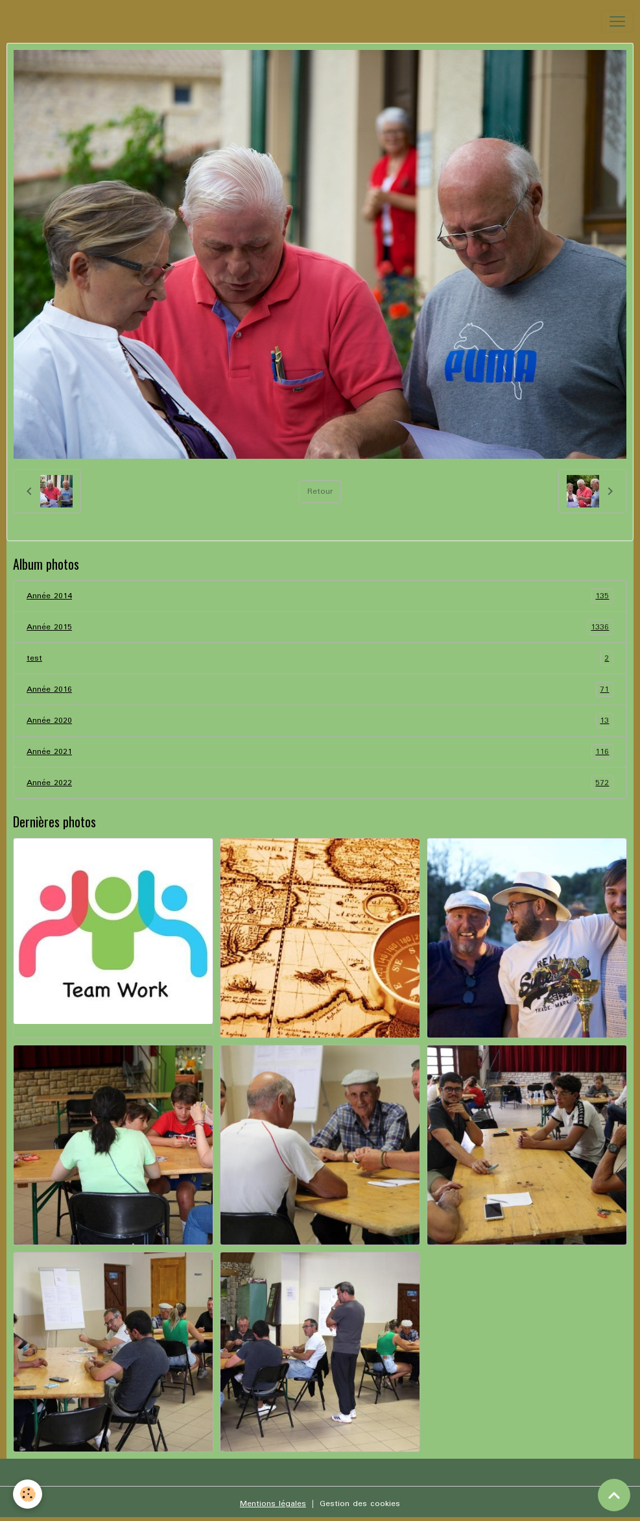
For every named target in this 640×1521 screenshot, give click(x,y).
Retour (320, 491)
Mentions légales (273, 1504)
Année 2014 (320, 596)
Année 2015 (320, 627)
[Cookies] (27, 1494)
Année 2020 (320, 720)
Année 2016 (320, 689)
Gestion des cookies (360, 1504)
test (320, 658)
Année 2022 (320, 782)
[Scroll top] (614, 1495)
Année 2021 (320, 751)
